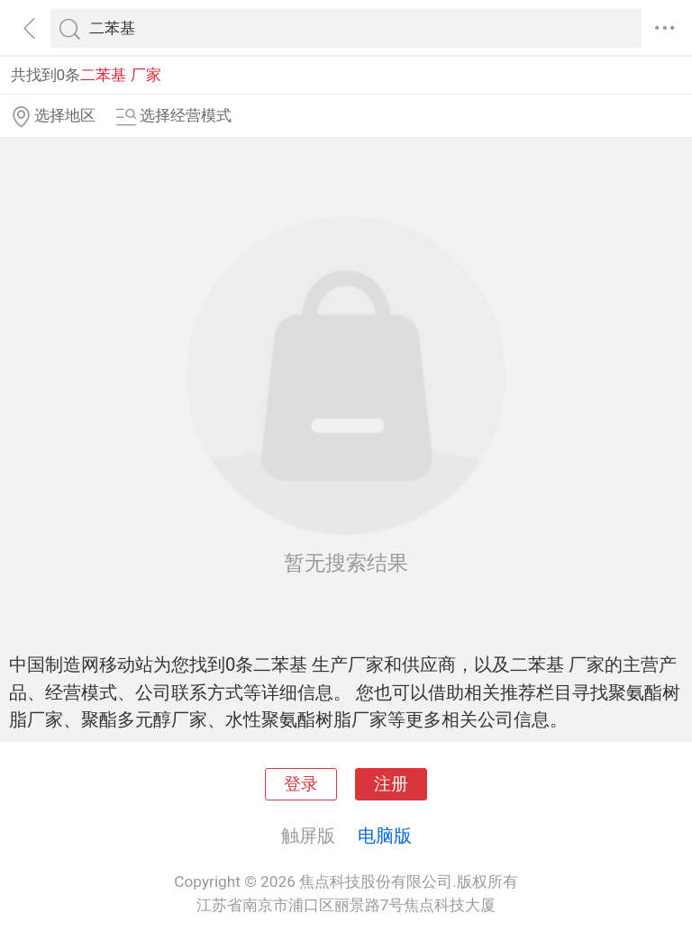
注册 (391, 784)
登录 (301, 784)
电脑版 (385, 835)
